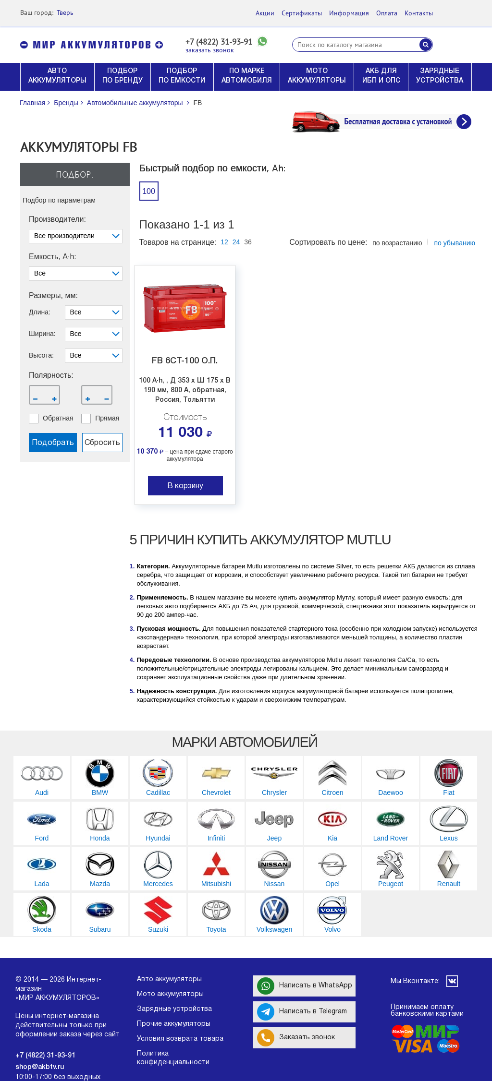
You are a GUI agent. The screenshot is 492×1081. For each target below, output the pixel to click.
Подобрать (53, 443)
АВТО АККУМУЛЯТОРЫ (57, 76)
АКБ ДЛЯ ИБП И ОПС (381, 76)
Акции (265, 13)
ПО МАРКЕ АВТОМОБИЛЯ (246, 76)
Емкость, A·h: (52, 257)
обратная (58, 418)
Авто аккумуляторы (169, 979)
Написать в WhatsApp (304, 986)
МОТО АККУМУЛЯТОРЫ (317, 76)
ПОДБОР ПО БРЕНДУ (122, 76)
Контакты (419, 13)
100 (148, 191)
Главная (32, 103)
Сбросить (102, 443)
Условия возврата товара (180, 1039)
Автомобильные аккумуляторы (135, 103)
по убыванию (454, 243)
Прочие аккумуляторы (173, 1024)
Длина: (39, 312)
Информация (349, 13)
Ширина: (42, 333)
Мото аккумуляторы (170, 994)
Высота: (41, 355)
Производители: (57, 219)
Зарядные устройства (174, 1009)
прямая (107, 418)
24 (236, 242)
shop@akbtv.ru (39, 1067)
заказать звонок (209, 50)
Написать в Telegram (302, 1012)
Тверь (65, 12)
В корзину (185, 486)
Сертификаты (302, 13)
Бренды (66, 103)
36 (248, 242)
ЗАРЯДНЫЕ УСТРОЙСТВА (439, 76)
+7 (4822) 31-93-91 (218, 42)
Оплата (386, 13)
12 (224, 242)
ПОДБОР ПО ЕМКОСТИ (182, 76)
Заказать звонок (296, 1037)
